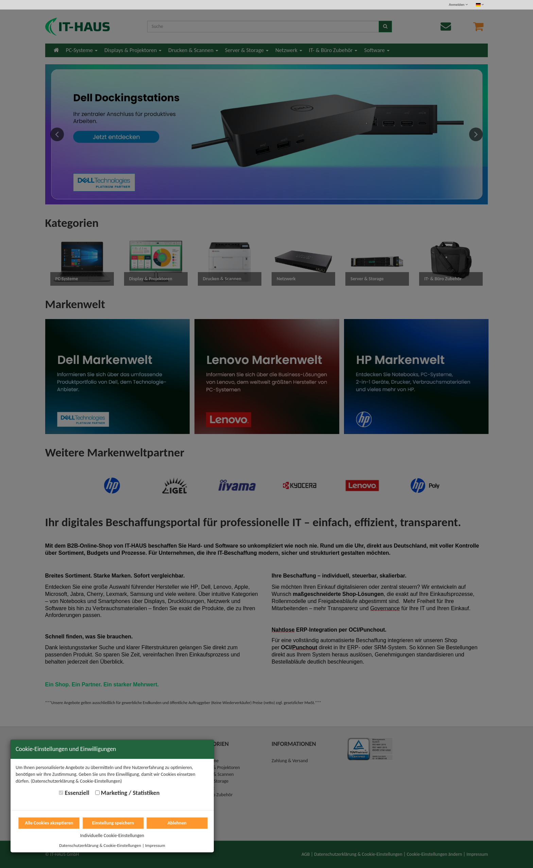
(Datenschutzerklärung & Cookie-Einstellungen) (76, 781)
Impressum (155, 845)
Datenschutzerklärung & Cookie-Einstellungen (100, 845)
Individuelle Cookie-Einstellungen (112, 835)
